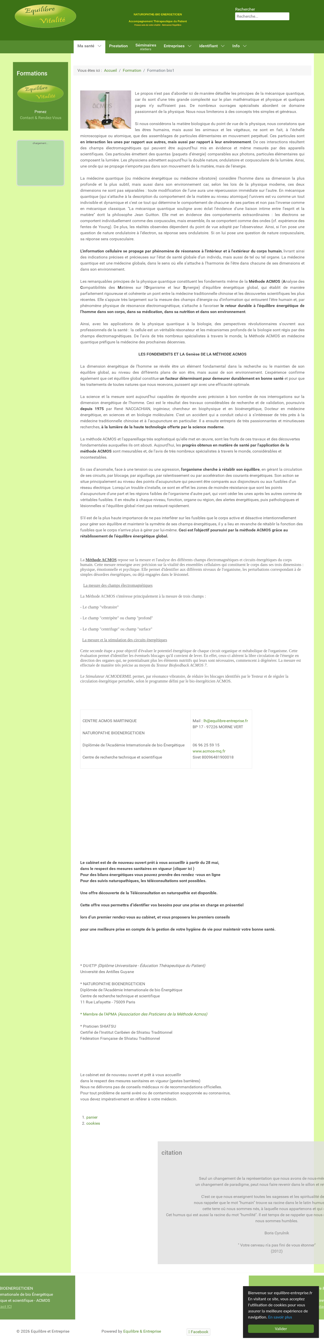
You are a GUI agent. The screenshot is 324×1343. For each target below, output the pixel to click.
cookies (93, 1123)
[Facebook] (198, 1332)
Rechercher (245, 9)
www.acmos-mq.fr (209, 751)
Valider (281, 1328)
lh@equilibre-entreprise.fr (226, 720)
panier (91, 1117)
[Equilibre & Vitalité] (45, 15)
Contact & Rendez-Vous (40, 117)
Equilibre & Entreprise (142, 1331)
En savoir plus (280, 1317)
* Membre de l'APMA (143, 1014)
